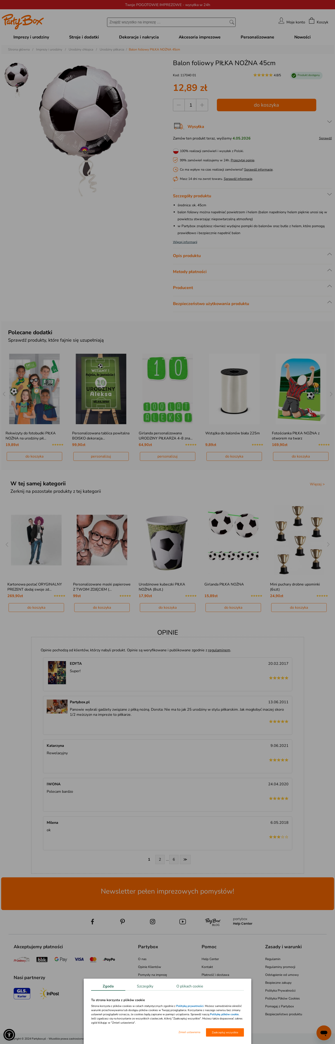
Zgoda (108, 986)
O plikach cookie (189, 986)
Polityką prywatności (189, 1006)
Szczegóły (145, 986)
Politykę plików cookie (224, 1014)
